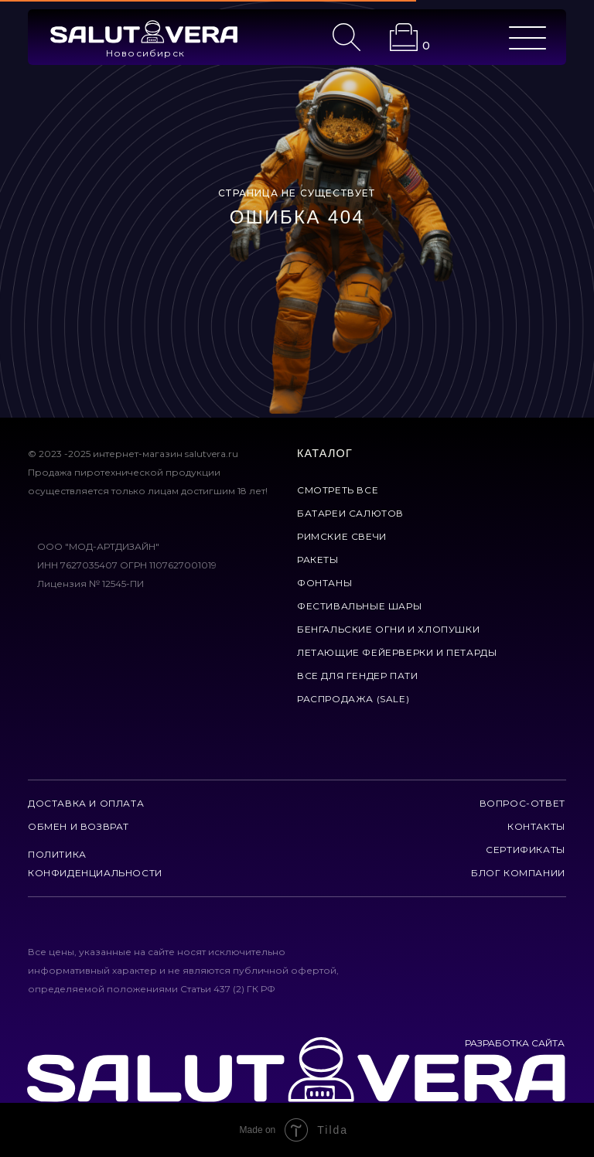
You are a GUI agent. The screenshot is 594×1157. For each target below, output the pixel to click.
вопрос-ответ (522, 803)
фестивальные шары (359, 606)
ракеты (318, 559)
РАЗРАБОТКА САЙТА (515, 1043)
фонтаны (324, 583)
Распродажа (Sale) (353, 699)
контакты (536, 826)
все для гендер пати (357, 675)
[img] (144, 32)
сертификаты (525, 849)
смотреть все (337, 490)
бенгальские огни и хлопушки (388, 629)
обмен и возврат (78, 826)
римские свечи (342, 536)
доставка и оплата (86, 803)
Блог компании (518, 873)
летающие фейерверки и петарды (397, 652)
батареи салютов (350, 513)
